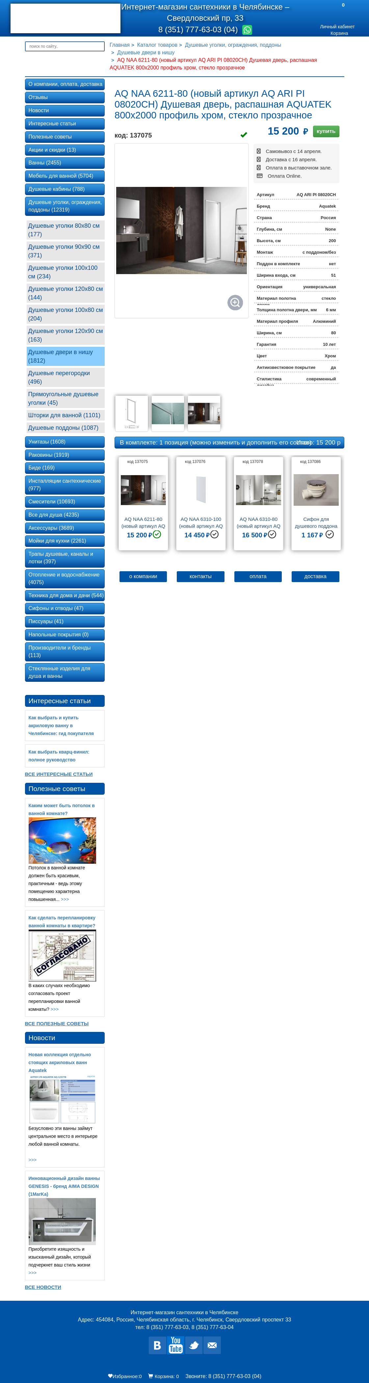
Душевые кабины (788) (57, 189)
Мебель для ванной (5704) (61, 176)
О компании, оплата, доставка (66, 84)
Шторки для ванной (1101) (64, 415)
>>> (65, 899)
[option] (143, 506)
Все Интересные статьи (59, 774)
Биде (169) (42, 468)
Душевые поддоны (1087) (63, 427)
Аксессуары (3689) (51, 528)
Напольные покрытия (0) (59, 634)
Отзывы (38, 97)
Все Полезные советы (57, 1023)
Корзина (339, 33)
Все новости (43, 1287)
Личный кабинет (337, 26)
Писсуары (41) (46, 621)
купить (326, 131)
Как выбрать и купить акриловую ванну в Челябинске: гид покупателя (61, 725)
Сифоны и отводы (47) (56, 608)
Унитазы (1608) (47, 442)
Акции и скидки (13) (52, 150)
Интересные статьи (52, 123)
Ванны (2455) (45, 163)
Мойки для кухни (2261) (57, 541)
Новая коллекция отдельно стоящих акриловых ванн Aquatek (60, 1062)
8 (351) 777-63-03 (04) (199, 29)
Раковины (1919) (49, 455)
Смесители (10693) (52, 501)
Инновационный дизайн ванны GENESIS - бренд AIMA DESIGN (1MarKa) (64, 1186)
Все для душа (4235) (54, 515)
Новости (39, 110)
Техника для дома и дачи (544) (66, 595)
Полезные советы (50, 137)
